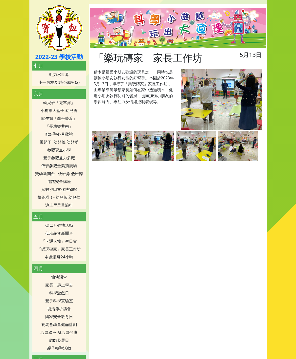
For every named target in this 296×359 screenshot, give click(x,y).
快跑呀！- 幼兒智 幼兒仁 (59, 197)
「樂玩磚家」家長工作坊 (59, 249)
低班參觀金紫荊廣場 (59, 165)
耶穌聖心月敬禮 (59, 134)
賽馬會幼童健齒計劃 (59, 324)
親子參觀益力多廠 (59, 158)
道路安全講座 (59, 181)
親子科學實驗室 (59, 301)
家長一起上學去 (59, 285)
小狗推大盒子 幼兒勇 (59, 110)
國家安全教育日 (59, 316)
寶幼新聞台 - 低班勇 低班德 (59, 173)
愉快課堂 (59, 277)
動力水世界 (59, 74)
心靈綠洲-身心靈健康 (59, 332)
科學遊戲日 (59, 293)
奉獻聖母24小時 (59, 257)
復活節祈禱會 (59, 308)
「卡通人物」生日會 (59, 241)
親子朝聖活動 (59, 348)
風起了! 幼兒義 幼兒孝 (59, 142)
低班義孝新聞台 (59, 233)
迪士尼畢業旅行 (59, 205)
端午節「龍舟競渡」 (59, 118)
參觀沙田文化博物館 (59, 189)
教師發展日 (59, 340)
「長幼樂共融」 (59, 126)
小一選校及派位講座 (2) (59, 82)
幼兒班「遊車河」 (59, 102)
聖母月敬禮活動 (59, 225)
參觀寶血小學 (59, 150)
